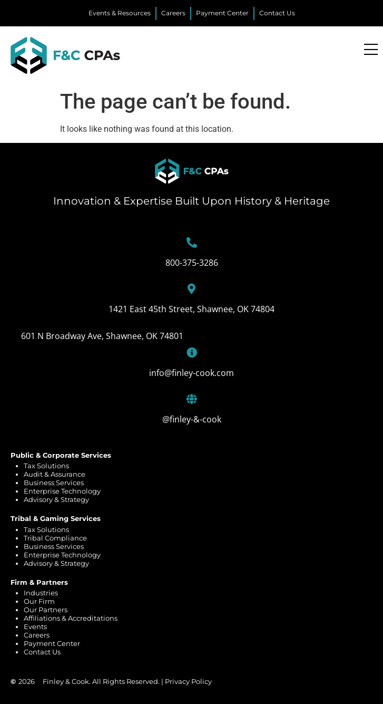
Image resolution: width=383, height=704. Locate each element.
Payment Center (52, 643)
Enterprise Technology (62, 491)
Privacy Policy (188, 681)
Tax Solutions (46, 465)
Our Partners (45, 609)
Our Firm (39, 601)
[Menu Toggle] (371, 50)
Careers (37, 635)
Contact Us (42, 652)
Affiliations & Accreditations (70, 618)
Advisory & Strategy (56, 499)
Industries (41, 593)
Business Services (54, 482)
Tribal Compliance (55, 538)
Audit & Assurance (54, 474)
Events (35, 626)
